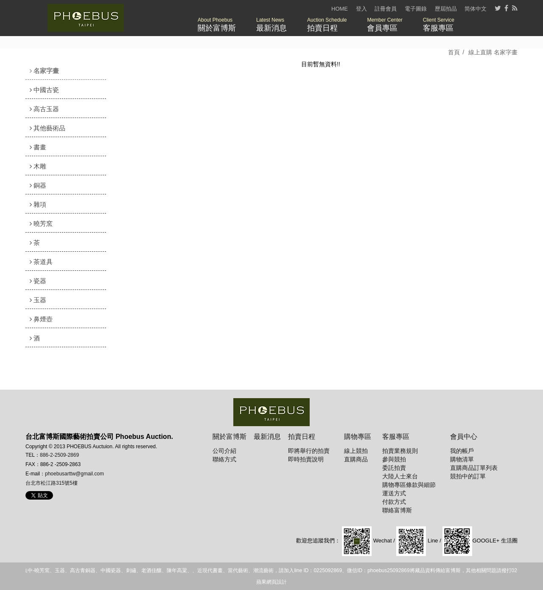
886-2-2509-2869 (59, 455)
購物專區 (357, 436)
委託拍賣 (394, 467)
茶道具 (41, 261)
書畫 (38, 147)
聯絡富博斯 (397, 510)
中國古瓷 (44, 89)
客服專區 (438, 24)
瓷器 (38, 280)
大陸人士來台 (400, 476)
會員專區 (384, 24)
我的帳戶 (462, 450)
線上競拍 (356, 450)
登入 (361, 9)
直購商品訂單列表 (474, 467)
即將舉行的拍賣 (309, 450)
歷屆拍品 (446, 9)
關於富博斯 (217, 24)
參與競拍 (394, 459)
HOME (339, 9)
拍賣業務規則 (400, 450)
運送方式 (394, 493)
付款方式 (394, 501)
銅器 (38, 185)
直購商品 (356, 459)
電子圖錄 (416, 9)
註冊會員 (386, 9)
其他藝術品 (47, 128)
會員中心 (463, 436)
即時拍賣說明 (306, 459)
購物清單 (462, 459)
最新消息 (271, 24)
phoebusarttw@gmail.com (74, 474)
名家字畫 (44, 70)
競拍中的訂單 (468, 476)
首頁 (454, 52)
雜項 (38, 204)
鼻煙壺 (41, 319)
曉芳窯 (41, 223)
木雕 (38, 166)
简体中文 (476, 9)
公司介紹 (224, 450)
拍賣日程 (327, 24)
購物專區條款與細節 (409, 484)
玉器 (38, 299)
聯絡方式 (224, 459)
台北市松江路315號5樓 (51, 483)
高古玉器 (44, 108)
